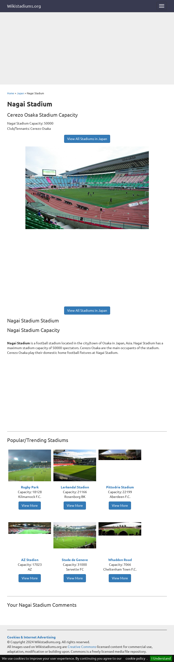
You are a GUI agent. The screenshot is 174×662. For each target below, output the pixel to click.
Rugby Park (30, 487)
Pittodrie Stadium (120, 487)
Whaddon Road (120, 560)
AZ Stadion (29, 560)
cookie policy (135, 658)
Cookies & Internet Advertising (31, 637)
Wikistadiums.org (24, 6)
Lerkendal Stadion (75, 487)
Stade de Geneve (75, 560)
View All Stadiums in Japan (87, 139)
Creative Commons (82, 647)
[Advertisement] (87, 48)
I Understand (161, 658)
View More (30, 505)
